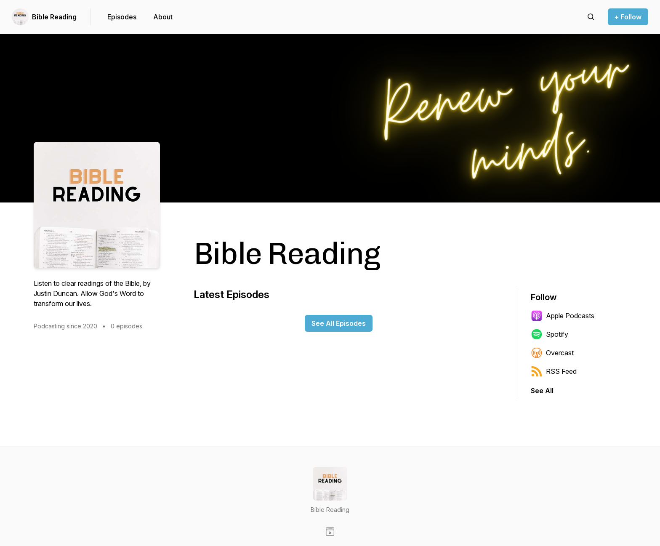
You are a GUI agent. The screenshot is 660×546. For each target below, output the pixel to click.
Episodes (121, 17)
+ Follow (628, 17)
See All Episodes (338, 323)
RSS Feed (554, 371)
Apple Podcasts (562, 316)
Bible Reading (54, 17)
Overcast (552, 353)
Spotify (549, 334)
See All (542, 390)
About (163, 17)
